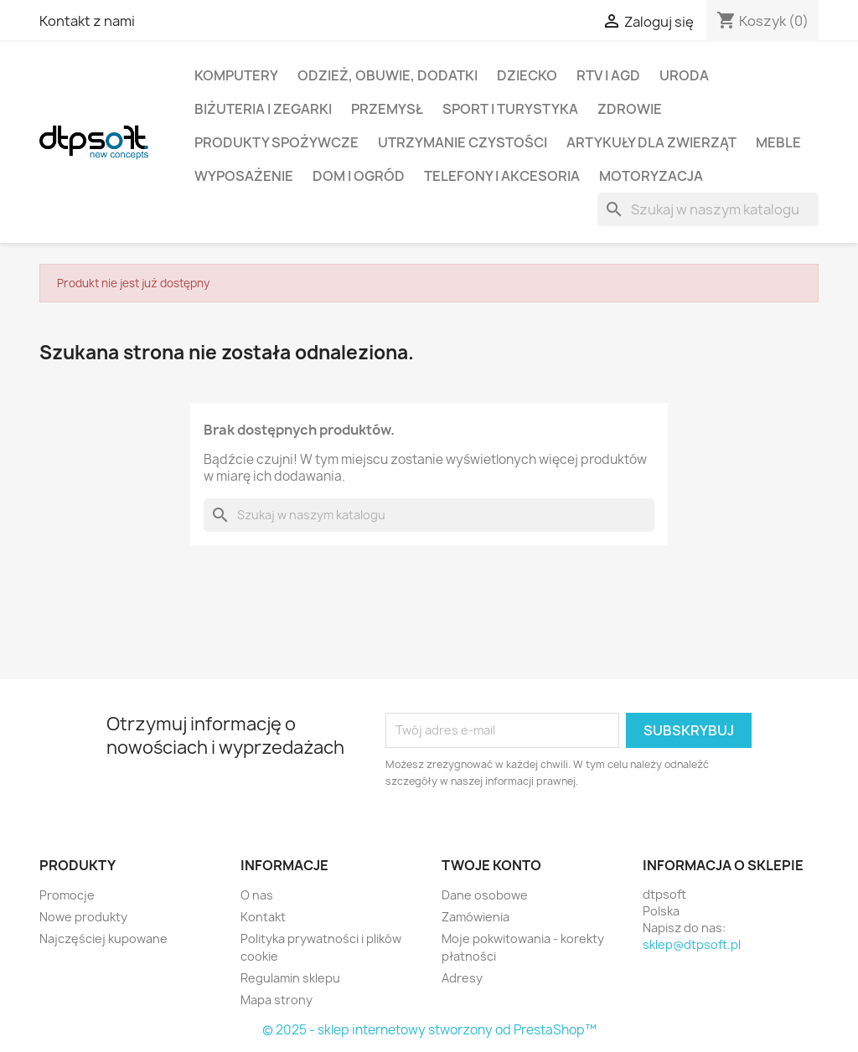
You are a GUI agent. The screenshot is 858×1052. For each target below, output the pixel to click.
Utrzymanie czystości (462, 142)
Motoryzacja (651, 176)
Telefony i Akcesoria (502, 176)
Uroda (684, 75)
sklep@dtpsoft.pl (692, 944)
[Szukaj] (708, 209)
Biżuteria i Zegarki (263, 109)
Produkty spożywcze (276, 142)
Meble (778, 142)
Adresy (462, 978)
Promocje (67, 895)
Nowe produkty (83, 917)
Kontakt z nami (87, 21)
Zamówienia (475, 917)
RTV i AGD (608, 75)
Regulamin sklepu (290, 978)
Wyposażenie (243, 176)
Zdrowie (629, 109)
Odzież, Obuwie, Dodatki (387, 75)
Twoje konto (491, 865)
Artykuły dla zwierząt (651, 142)
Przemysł (387, 109)
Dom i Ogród (359, 176)
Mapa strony (276, 1000)
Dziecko (527, 75)
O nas (256, 895)
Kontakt (263, 917)
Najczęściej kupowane (103, 938)
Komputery (236, 75)
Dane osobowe (485, 895)
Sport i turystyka (510, 109)
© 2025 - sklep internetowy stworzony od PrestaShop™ (429, 1030)
